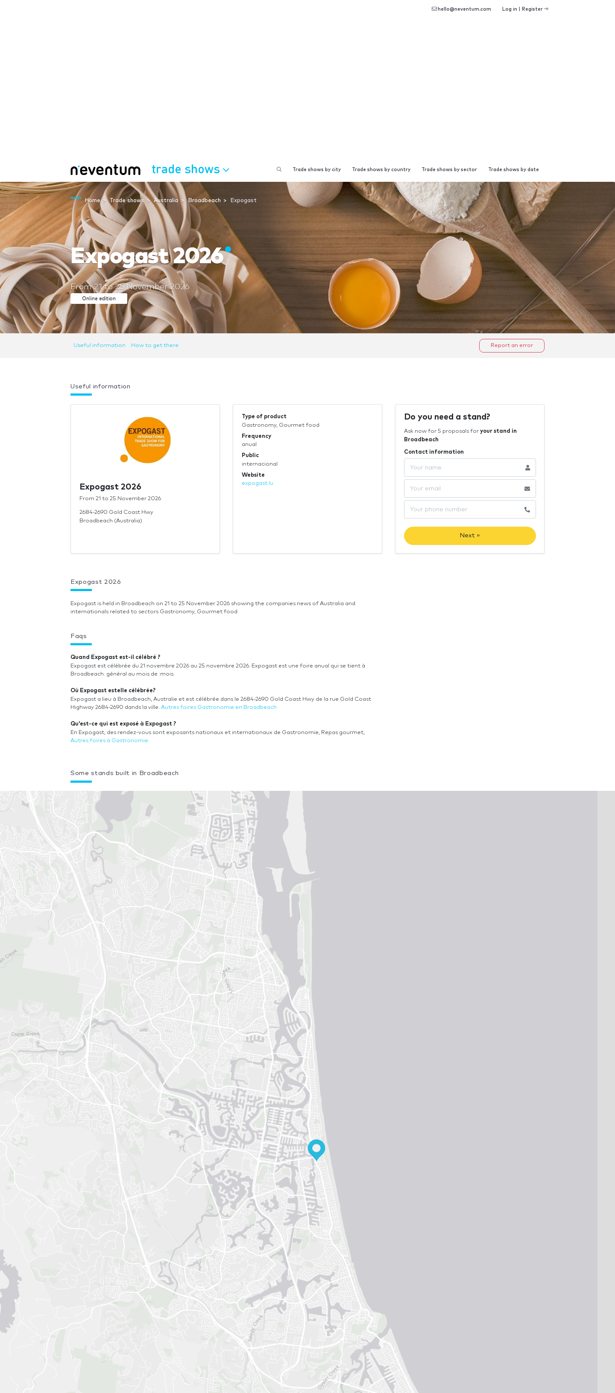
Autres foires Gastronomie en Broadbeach (219, 707)
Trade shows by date (513, 169)
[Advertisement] (307, 94)
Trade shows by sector (449, 169)
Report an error (512, 345)
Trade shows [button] (190, 168)
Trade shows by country (381, 169)
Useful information (99, 345)
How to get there (155, 345)
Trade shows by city (317, 169)
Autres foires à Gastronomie (109, 740)
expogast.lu (257, 483)
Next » (470, 535)
